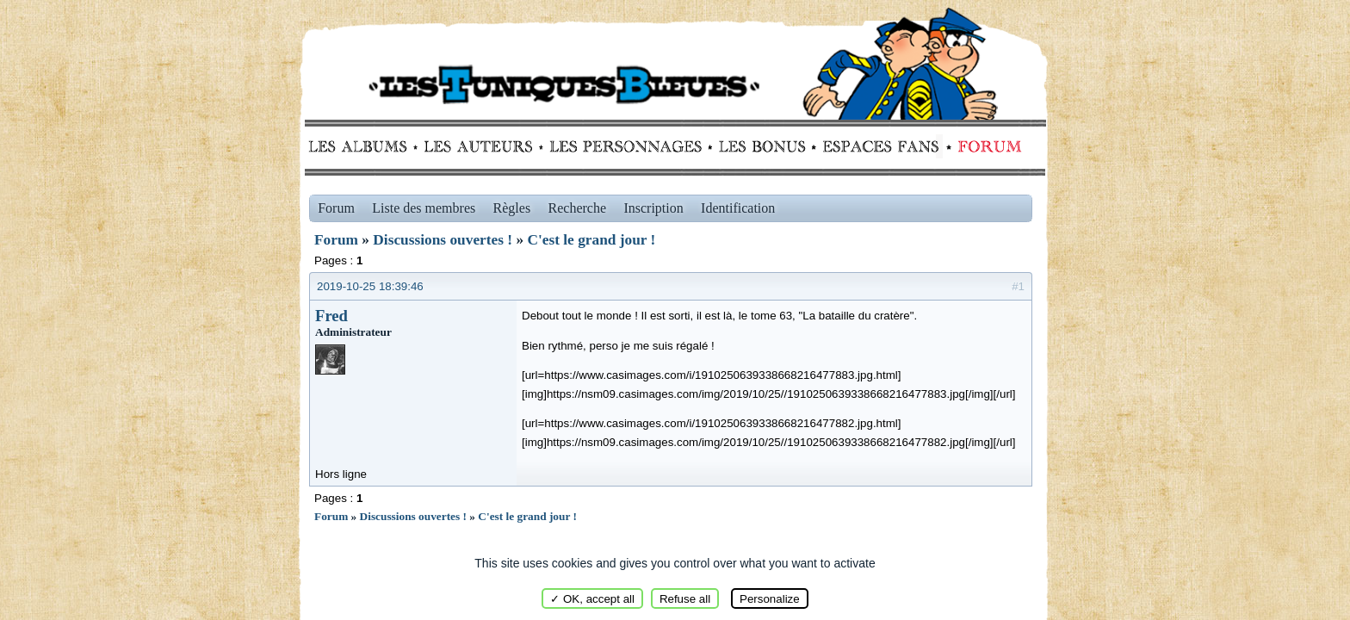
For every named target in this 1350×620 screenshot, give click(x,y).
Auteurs (484, 146)
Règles (512, 208)
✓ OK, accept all (592, 598)
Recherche (577, 208)
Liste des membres (423, 208)
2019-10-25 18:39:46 (370, 286)
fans (880, 146)
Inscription (653, 208)
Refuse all (685, 598)
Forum (986, 146)
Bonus (760, 146)
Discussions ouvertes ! (442, 240)
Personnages (625, 146)
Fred (331, 316)
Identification (738, 208)
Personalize (770, 598)
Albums (363, 146)
